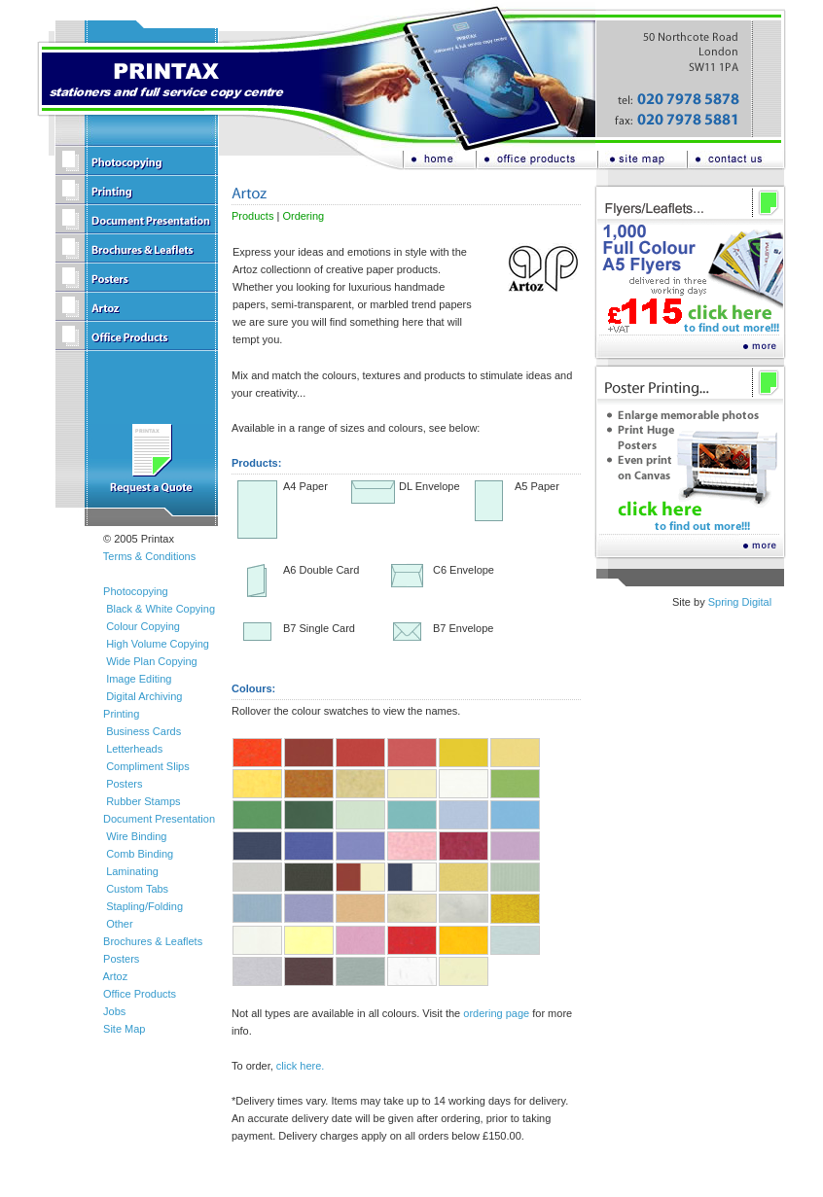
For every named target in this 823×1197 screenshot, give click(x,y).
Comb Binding (139, 854)
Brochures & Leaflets (152, 941)
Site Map (124, 1029)
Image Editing (138, 679)
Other (119, 924)
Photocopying (135, 591)
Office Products (139, 994)
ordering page (496, 1013)
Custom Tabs (137, 889)
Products (252, 216)
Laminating (132, 871)
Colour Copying (143, 626)
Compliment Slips (148, 766)
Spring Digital (739, 602)
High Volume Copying (157, 644)
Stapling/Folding (144, 906)
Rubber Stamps (143, 801)
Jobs (114, 1011)
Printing (121, 714)
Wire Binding (136, 836)
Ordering (303, 216)
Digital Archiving (144, 696)
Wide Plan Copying (151, 661)
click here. (300, 1066)
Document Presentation (159, 819)
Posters (124, 784)
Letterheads (134, 749)
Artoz (114, 976)
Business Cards (143, 731)
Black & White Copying (160, 609)
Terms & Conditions (149, 556)
